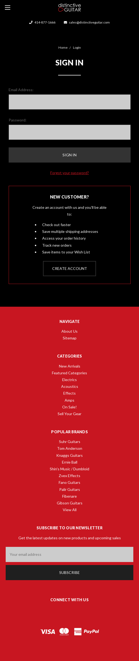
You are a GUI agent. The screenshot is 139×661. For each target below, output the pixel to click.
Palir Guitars (69, 489)
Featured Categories (69, 373)
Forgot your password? (69, 172)
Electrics (69, 379)
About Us (69, 331)
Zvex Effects (69, 475)
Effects (69, 393)
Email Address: (21, 89)
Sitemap (70, 338)
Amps (69, 400)
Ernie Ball (69, 462)
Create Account (69, 268)
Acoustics (69, 386)
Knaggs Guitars (69, 455)
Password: (18, 120)
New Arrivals (69, 366)
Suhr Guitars (69, 441)
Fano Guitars (69, 482)
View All (70, 509)
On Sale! (69, 407)
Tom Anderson (69, 448)
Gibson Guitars (69, 503)
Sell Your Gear (69, 413)
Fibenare (69, 496)
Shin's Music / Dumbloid (69, 469)
